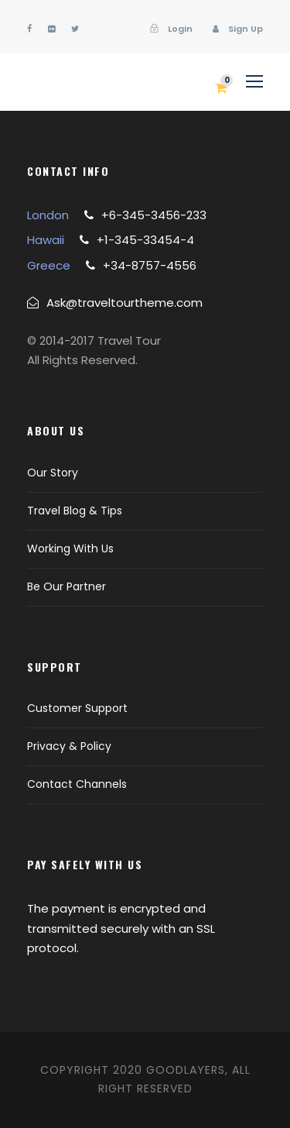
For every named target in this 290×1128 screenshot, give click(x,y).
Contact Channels (77, 784)
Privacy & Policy (69, 746)
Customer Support (77, 708)
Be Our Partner (66, 586)
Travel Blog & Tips (74, 510)
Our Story (52, 472)
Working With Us (70, 548)
